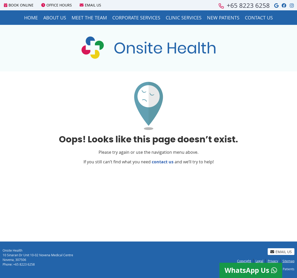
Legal (259, 261)
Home (31, 17)
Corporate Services (136, 17)
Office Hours (56, 5)
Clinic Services (184, 17)
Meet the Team (89, 17)
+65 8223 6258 (248, 5)
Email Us (90, 5)
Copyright (244, 261)
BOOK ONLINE (18, 5)
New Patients (223, 17)
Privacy (273, 261)
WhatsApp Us (251, 270)
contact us (163, 162)
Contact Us (259, 17)
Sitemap (288, 261)
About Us (54, 17)
